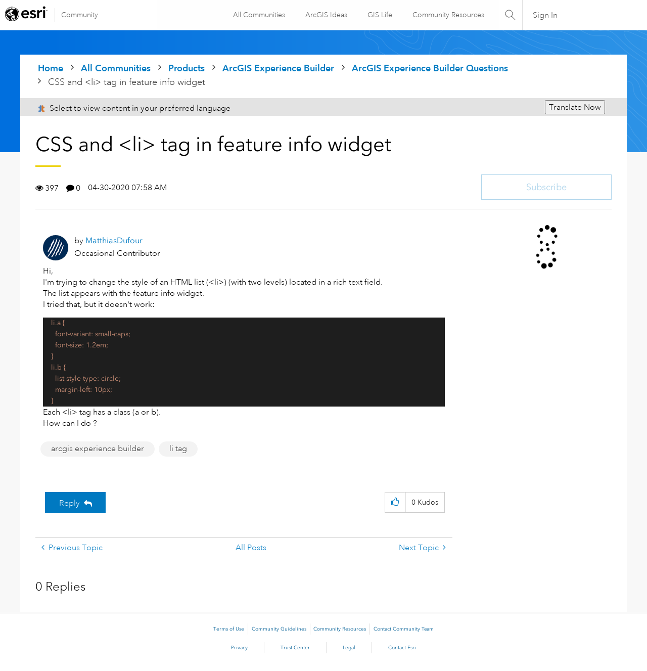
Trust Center (295, 648)
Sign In (545, 15)
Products (186, 68)
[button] (395, 502)
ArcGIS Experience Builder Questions (430, 68)
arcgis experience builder (97, 448)
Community (79, 14)
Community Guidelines (279, 629)
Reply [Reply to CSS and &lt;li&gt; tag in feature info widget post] (69, 503)
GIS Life (379, 14)
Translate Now (575, 107)
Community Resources (448, 14)
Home (50, 68)
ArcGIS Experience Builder (278, 68)
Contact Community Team (404, 629)
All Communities (259, 14)
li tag (178, 448)
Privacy (239, 648)
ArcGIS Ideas (326, 14)
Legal (349, 648)
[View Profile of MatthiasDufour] (114, 240)
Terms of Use (228, 629)
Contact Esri (402, 648)
